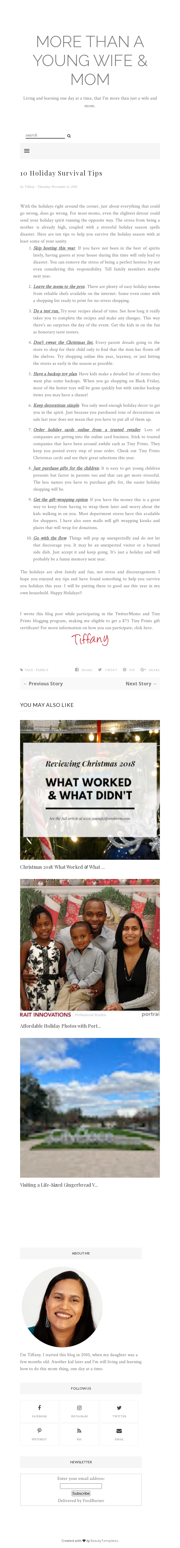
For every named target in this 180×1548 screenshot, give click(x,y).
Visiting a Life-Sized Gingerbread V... (59, 1185)
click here (143, 628)
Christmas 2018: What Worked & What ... (62, 867)
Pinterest (39, 1433)
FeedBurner (93, 1501)
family (42, 670)
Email (119, 1433)
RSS (79, 1433)
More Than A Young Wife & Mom (90, 60)
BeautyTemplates (104, 1540)
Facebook (39, 1410)
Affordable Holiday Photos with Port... (60, 1026)
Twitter (119, 1410)
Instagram (79, 1410)
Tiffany (29, 187)
